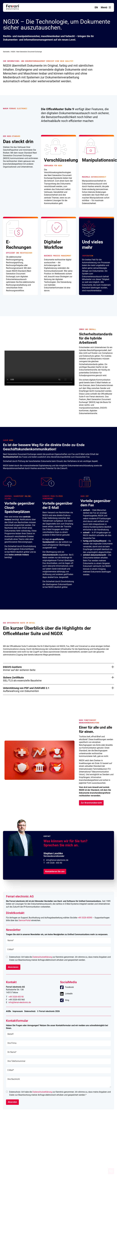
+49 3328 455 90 (16, 997)
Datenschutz (29, 1011)
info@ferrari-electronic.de (57, 860)
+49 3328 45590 (85, 917)
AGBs (8, 1011)
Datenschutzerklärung (42, 957)
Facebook (69, 987)
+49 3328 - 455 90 (54, 863)
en (96, 7)
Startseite (6, 52)
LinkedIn (69, 993)
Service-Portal (25, 920)
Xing (67, 1000)
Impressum (18, 1011)
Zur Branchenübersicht (91, 803)
